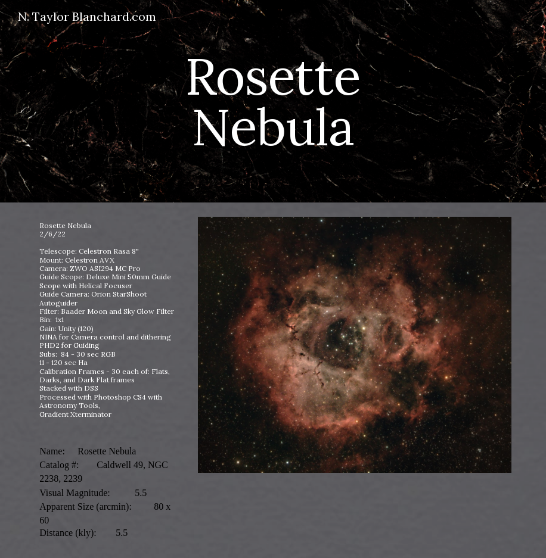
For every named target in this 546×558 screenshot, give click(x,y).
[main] (273, 101)
